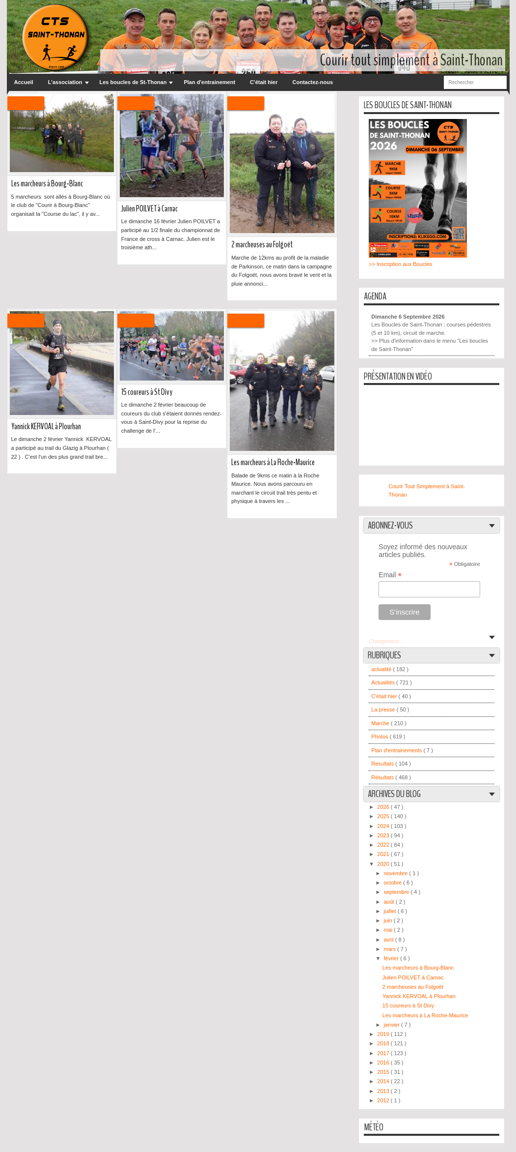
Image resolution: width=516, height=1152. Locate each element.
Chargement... (386, 641)
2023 (384, 835)
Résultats (383, 777)
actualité (382, 669)
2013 (384, 1091)
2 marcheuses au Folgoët (262, 244)
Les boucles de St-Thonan (133, 82)
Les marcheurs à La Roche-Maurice (273, 462)
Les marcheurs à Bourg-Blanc (47, 183)
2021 (384, 854)
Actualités (383, 682)
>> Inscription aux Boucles (400, 264)
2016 (384, 1062)
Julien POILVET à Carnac (149, 208)
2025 (384, 816)
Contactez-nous (313, 82)
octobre (394, 883)
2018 (384, 1043)
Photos (380, 736)
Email (390, 575)
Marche (381, 723)
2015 (384, 1072)
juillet (391, 911)
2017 (384, 1053)
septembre (397, 892)
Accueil (23, 82)
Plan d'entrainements (397, 750)
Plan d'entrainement (209, 82)
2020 (384, 864)
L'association (65, 82)
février (392, 958)
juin (389, 920)
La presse (383, 709)
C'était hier (263, 82)
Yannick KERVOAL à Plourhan (46, 426)
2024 (384, 826)
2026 (384, 807)
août (390, 902)
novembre (396, 873)
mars (391, 949)
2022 (384, 845)
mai (389, 930)
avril (389, 940)
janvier (392, 1025)
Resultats (383, 764)
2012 (384, 1100)
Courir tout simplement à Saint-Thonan (411, 60)
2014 (384, 1081)
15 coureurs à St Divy (146, 392)
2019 (384, 1034)
